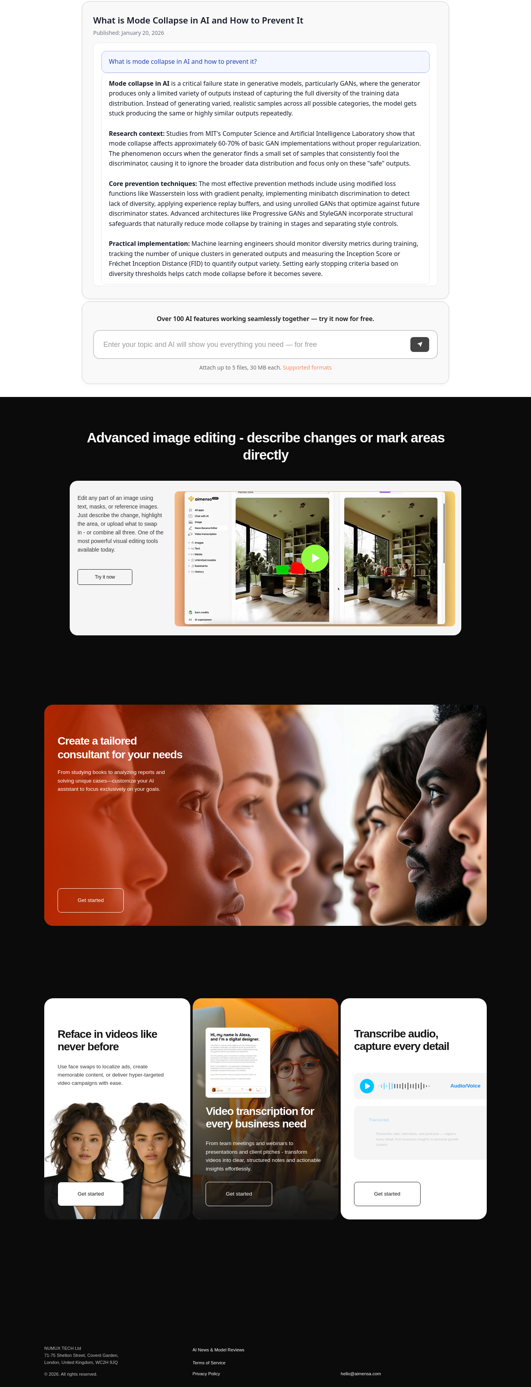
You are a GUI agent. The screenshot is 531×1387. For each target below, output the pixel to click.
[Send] (419, 344)
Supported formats (307, 367)
